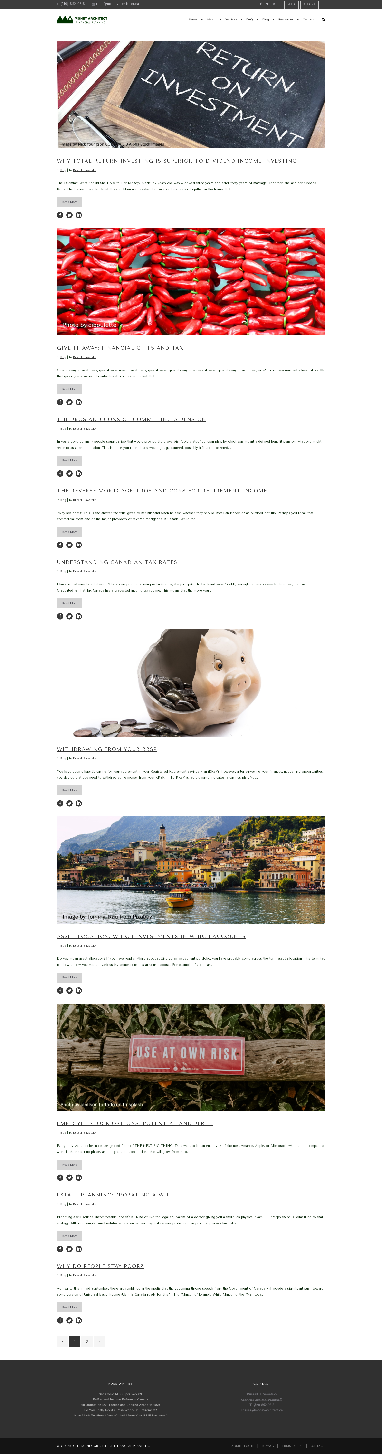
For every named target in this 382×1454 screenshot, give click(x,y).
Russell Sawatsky (84, 170)
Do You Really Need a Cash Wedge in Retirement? (120, 1410)
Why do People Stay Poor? (100, 1266)
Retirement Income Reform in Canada (120, 1399)
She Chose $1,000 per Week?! (120, 1394)
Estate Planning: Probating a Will (115, 1195)
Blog (63, 170)
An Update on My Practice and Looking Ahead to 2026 (120, 1404)
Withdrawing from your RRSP (107, 749)
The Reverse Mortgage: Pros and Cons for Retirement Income (162, 491)
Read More (69, 202)
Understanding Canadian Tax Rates (117, 562)
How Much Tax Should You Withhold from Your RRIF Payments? (120, 1415)
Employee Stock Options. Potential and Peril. (135, 1123)
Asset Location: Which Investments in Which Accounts (151, 936)
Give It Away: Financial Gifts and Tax (120, 348)
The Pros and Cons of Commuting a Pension (131, 419)
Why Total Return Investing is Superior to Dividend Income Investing (177, 161)
